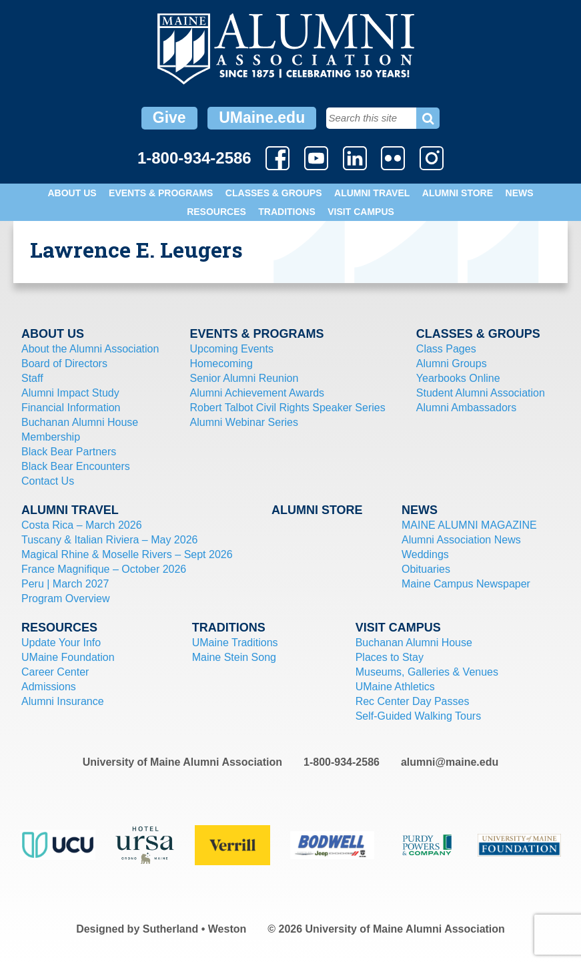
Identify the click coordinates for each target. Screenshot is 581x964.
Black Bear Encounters (75, 466)
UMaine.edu (262, 117)
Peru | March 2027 (65, 583)
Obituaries (426, 569)
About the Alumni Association (90, 348)
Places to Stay (390, 657)
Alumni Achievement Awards (257, 393)
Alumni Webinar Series (244, 422)
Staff (32, 378)
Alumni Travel (372, 193)
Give (169, 117)
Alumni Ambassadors (466, 407)
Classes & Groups (273, 193)
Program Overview (65, 598)
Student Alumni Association (480, 393)
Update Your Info (61, 642)
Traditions (287, 211)
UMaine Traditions (235, 642)
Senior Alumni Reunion (244, 378)
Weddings (425, 554)
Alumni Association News (461, 539)
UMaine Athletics (395, 686)
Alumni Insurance (62, 701)
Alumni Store (457, 193)
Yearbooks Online (458, 378)
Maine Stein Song (234, 657)
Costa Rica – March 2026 (81, 525)
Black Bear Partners (68, 451)
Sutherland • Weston (195, 929)
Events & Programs (161, 193)
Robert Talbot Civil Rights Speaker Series (288, 407)
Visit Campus (361, 211)
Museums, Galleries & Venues (427, 672)
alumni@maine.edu (449, 762)
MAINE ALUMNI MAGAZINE (469, 525)
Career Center (55, 672)
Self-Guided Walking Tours (419, 716)
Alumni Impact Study (70, 393)
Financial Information (71, 407)
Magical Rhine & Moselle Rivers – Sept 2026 (127, 554)
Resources (216, 211)
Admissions (48, 686)
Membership (50, 437)
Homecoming (221, 363)
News (520, 193)
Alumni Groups (451, 363)
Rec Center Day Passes (413, 701)
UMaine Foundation (68, 657)
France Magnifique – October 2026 (103, 569)
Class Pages (446, 348)
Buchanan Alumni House (79, 422)
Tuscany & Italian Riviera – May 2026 (109, 539)
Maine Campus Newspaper (466, 583)
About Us (71, 193)
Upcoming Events (231, 348)
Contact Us (47, 481)
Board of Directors (64, 363)
